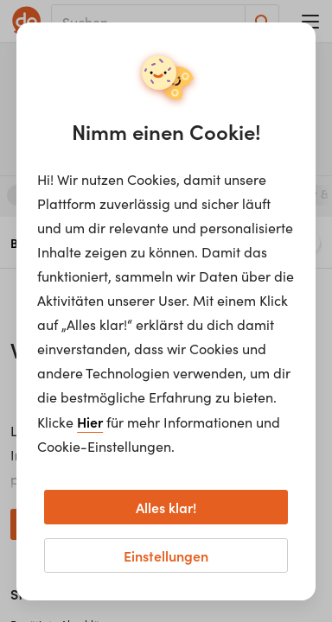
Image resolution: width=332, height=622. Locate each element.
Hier (90, 421)
